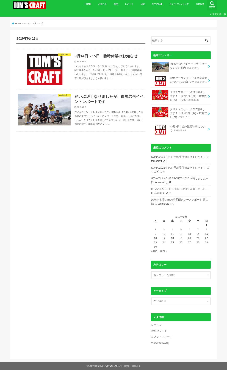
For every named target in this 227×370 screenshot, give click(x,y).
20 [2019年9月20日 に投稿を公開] (189, 238)
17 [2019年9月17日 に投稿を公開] (163, 238)
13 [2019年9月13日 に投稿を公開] (189, 233)
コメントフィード (161, 336)
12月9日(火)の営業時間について (178, 130)
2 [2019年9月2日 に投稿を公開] (155, 229)
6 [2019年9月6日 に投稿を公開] (189, 229)
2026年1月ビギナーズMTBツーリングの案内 (179, 67)
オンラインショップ (179, 4)
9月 (35, 23)
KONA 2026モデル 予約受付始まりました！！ (178, 156)
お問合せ (200, 4)
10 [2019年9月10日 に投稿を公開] (163, 233)
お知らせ (102, 4)
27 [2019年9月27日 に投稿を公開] (189, 242)
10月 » (163, 251)
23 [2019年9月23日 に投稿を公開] (155, 242)
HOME (88, 4)
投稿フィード (159, 331)
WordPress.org (160, 342)
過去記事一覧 (219, 14)
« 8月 (154, 251)
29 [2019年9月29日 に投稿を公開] (206, 242)
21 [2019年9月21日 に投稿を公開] (198, 238)
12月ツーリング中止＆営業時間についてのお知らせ (179, 81)
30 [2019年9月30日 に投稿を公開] (155, 246)
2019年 (27, 23)
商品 (116, 4)
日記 (143, 4)
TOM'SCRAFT (111, 365)
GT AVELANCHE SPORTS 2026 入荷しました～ (179, 178)
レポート (129, 4)
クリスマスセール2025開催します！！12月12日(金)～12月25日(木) (179, 113)
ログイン (156, 325)
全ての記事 (157, 4)
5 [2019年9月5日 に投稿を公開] (181, 229)
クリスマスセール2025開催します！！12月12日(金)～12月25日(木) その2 (179, 96)
